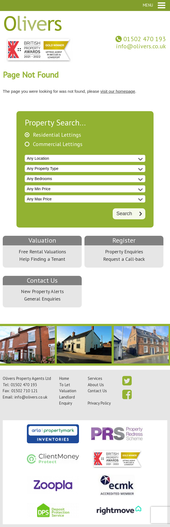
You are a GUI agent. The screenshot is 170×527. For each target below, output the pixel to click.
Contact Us (42, 280)
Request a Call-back (124, 259)
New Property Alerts (42, 291)
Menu (148, 5)
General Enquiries (42, 299)
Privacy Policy (99, 403)
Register (123, 240)
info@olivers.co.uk (141, 46)
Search (124, 213)
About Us (96, 384)
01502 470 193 (144, 39)
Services (95, 378)
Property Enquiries (124, 251)
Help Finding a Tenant (42, 259)
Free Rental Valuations (42, 251)
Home (64, 378)
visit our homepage (117, 91)
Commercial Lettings (58, 144)
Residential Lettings (57, 135)
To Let (64, 384)
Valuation (42, 240)
